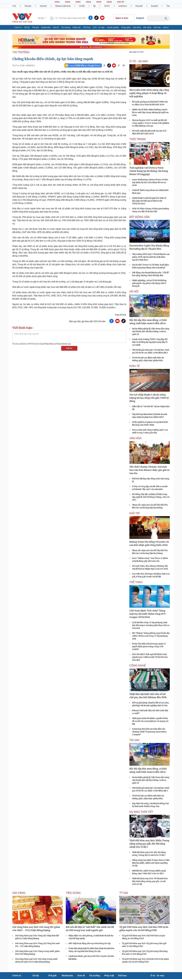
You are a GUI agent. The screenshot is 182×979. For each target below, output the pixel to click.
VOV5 (98, 2)
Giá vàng (18, 892)
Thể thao (86, 27)
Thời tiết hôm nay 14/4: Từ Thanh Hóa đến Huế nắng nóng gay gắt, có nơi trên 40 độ (150, 881)
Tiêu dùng (73, 892)
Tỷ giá (123, 892)
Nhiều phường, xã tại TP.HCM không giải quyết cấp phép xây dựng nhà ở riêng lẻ (149, 283)
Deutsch (43, 6)
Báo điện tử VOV (136, 52)
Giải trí (166, 27)
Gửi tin (69, 348)
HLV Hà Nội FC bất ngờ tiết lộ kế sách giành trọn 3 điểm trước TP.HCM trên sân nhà (150, 657)
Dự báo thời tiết (141, 811)
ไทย (168, 6)
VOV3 (77, 2)
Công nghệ (125, 27)
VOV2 (67, 2)
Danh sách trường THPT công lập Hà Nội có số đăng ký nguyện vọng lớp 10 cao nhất (149, 342)
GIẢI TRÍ (134, 513)
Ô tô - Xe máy (99, 27)
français (28, 6)
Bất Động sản (139, 216)
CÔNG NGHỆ (137, 665)
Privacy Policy (48, 344)
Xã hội (26, 27)
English (140, 18)
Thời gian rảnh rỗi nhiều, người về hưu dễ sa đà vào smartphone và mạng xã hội (150, 721)
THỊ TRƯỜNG (21, 52)
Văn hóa (156, 27)
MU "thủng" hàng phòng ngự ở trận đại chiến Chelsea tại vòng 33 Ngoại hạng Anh (150, 636)
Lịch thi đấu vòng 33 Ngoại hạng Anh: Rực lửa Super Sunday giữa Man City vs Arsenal (150, 625)
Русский (138, 6)
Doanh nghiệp (113, 27)
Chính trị (18, 27)
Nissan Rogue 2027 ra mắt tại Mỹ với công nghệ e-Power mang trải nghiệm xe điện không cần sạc (150, 123)
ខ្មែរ (94, 6)
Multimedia (45, 27)
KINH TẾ (134, 366)
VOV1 (57, 2)
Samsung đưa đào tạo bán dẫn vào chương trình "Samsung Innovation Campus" (149, 732)
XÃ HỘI (134, 291)
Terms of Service (61, 344)
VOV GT (120, 2)
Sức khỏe (137, 27)
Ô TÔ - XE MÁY (139, 61)
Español (154, 6)
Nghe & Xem (124, 18)
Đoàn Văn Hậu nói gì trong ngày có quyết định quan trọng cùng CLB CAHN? (149, 646)
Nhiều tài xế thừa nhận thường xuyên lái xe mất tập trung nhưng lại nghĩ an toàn (150, 112)
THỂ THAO (136, 582)
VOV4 (88, 2)
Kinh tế (56, 27)
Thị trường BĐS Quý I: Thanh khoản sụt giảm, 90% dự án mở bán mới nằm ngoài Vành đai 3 (151, 257)
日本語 (82, 6)
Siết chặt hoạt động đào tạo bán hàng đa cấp (89, 943)
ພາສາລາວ (123, 6)
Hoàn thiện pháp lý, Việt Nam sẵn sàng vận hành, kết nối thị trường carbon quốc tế (150, 331)
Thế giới (35, 27)
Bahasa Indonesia (62, 6)
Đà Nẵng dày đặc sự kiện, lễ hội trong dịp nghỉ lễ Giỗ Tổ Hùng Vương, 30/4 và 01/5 (150, 497)
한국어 (107, 6)
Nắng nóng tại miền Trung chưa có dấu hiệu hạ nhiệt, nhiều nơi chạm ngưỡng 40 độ (150, 863)
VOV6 (109, 2)
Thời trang (137, 139)
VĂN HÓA (135, 438)
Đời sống (147, 27)
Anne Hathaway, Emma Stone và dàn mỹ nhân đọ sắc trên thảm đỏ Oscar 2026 (150, 182)
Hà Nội (41, 18)
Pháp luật (76, 27)
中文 (14, 6)
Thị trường (65, 27)
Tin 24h (134, 740)
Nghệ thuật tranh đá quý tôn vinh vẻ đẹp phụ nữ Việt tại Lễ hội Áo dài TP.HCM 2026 (149, 201)
